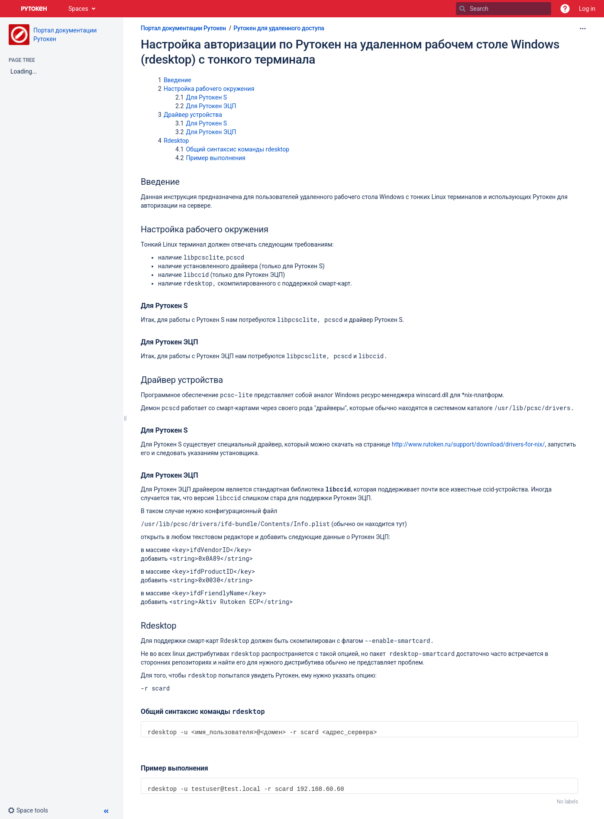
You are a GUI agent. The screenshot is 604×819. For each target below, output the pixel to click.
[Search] (462, 8)
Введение (177, 80)
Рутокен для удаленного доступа (278, 28)
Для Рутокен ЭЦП (211, 106)
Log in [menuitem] (587, 8)
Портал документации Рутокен (183, 28)
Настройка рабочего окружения (209, 88)
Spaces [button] (78, 8)
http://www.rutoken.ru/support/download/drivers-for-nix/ (468, 444)
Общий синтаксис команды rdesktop (237, 149)
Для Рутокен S (206, 97)
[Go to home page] (34, 8)
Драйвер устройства (193, 114)
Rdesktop (176, 140)
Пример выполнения (215, 157)
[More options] (583, 28)
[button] (565, 8)
